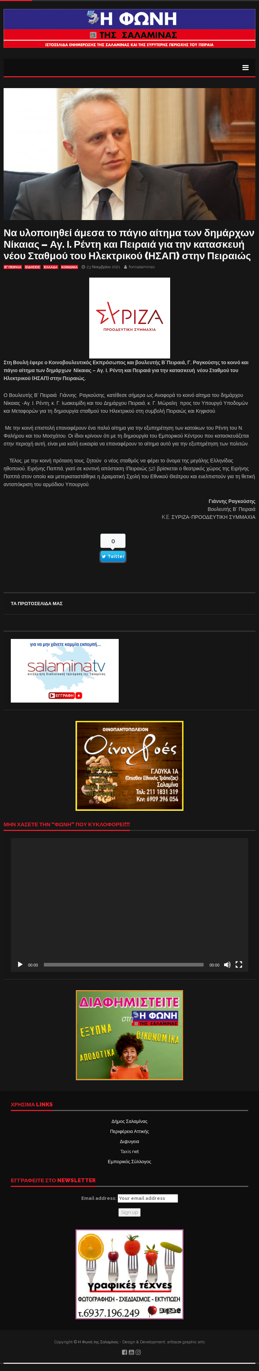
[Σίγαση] (227, 964)
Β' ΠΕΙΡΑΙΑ (12, 267)
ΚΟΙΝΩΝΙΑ (70, 267)
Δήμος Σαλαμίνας (129, 1121)
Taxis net (130, 1151)
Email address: (129, 1198)
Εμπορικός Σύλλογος (129, 1161)
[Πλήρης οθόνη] (238, 964)
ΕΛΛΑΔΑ (50, 267)
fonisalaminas (142, 267)
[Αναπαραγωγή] (20, 964)
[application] (129, 905)
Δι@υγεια (129, 1141)
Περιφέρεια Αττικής (129, 1131)
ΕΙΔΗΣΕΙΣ (32, 267)
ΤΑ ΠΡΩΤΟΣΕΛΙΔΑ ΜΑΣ (37, 603)
